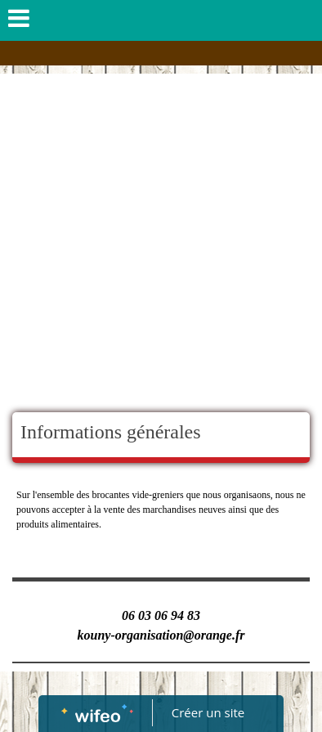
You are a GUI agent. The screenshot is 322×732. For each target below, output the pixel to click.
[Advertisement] (161, 243)
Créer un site (208, 712)
